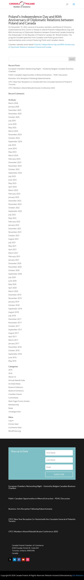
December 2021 (14, 228)
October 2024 (13, 138)
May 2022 (12, 218)
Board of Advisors (15, 387)
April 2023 (12, 187)
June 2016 (12, 357)
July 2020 (12, 277)
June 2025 (12, 124)
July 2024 (12, 145)
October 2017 (13, 326)
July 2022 (12, 214)
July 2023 (12, 176)
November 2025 (15, 113)
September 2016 (15, 354)
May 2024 (12, 152)
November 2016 (15, 347)
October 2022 (13, 207)
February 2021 (14, 256)
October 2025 (13, 117)
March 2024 (13, 155)
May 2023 (12, 183)
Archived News (14, 384)
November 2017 (15, 322)
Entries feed (13, 424)
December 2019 (14, 295)
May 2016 (12, 361)
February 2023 (14, 194)
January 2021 (13, 260)
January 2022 (13, 225)
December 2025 (14, 110)
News (10, 408)
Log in (11, 420)
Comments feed (14, 427)
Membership (13, 404)
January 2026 (13, 106)
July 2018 (12, 315)
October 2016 (13, 350)
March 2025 (13, 131)
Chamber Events (15, 394)
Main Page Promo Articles (19, 401)
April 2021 (12, 249)
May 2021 (12, 246)
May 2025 (12, 127)
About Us (12, 377)
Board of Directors (16, 391)
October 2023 (13, 169)
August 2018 (13, 312)
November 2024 (15, 134)
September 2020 (15, 274)
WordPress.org (14, 431)
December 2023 (14, 162)
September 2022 (15, 211)
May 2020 (12, 284)
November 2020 (15, 267)
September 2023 (15, 173)
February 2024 (14, 159)
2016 (10, 373)
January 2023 (13, 197)
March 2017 (13, 340)
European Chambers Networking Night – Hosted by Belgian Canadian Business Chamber (41, 487)
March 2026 (13, 103)
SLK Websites (77, 575)
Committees (13, 397)
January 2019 (13, 302)
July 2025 (12, 120)
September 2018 (15, 308)
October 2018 (13, 305)
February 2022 (14, 221)
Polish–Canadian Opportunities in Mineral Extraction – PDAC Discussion (37, 75)
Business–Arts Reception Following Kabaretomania (29, 78)
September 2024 (15, 141)
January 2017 (13, 343)
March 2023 (13, 190)
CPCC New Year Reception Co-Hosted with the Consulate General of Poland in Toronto (41, 520)
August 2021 (13, 239)
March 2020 (13, 291)
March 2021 (13, 253)
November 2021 (15, 232)
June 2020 (12, 281)
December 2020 (14, 263)
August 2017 (13, 333)
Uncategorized (14, 411)
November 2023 (15, 166)
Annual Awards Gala (16, 380)
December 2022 (14, 201)
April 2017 (12, 336)
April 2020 (12, 288)
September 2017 (15, 329)
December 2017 (14, 319)
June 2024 (12, 148)
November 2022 (15, 204)
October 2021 (13, 235)
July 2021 (12, 242)
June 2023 (12, 180)
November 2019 (15, 298)
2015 (10, 370)
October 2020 (13, 270)
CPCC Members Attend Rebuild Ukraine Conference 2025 (31, 88)
